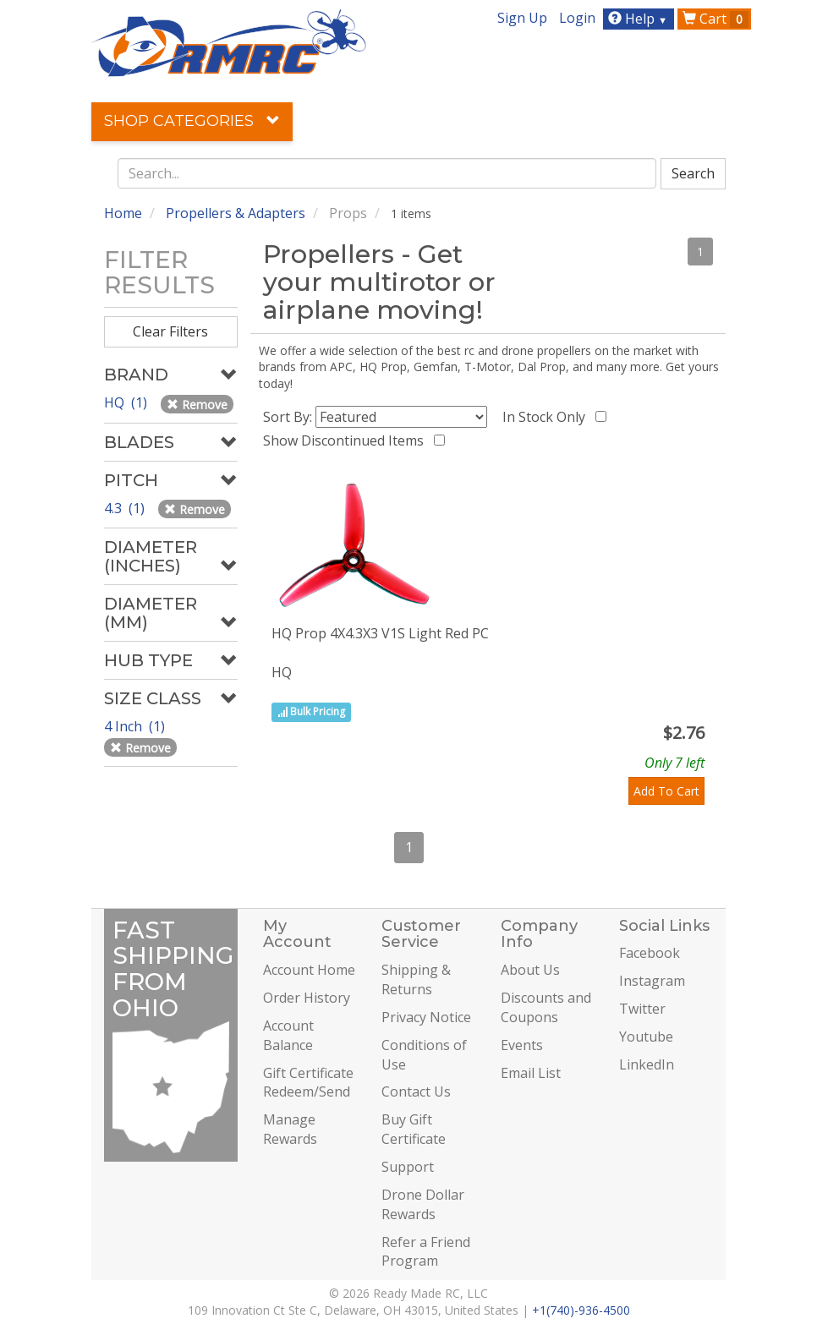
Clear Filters (170, 331)
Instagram (652, 980)
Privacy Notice (426, 1017)
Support (407, 1166)
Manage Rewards (290, 1129)
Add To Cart (666, 791)
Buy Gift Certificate (413, 1129)
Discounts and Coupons (546, 1007)
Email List (531, 1073)
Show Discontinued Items (346, 440)
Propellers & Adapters (235, 213)
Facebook (649, 953)
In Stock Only (547, 417)
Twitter (642, 1008)
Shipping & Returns (416, 979)
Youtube (646, 1036)
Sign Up (522, 17)
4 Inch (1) (136, 726)
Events (522, 1045)
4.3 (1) (126, 508)
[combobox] (387, 173)
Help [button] (640, 18)
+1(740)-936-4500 (581, 1310)
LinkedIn (646, 1064)
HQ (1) (127, 402)
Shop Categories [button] (192, 121)
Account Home (309, 969)
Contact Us (416, 1091)
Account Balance (288, 1035)
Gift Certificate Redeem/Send (308, 1083)
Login (577, 17)
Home (123, 213)
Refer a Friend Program (425, 1252)
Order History (306, 997)
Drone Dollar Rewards (422, 1204)
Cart (715, 18)
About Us (530, 969)
